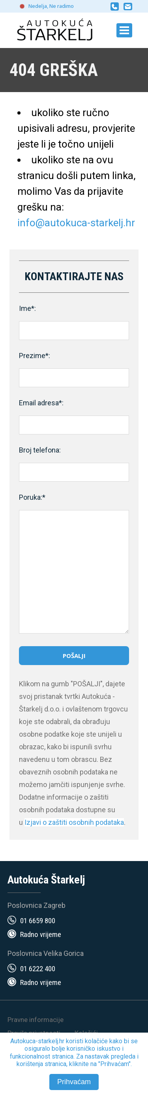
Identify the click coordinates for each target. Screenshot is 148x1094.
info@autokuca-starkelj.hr (76, 223)
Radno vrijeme (40, 934)
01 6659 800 (37, 920)
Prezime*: (34, 355)
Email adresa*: (41, 403)
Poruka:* (32, 497)
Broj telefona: (40, 450)
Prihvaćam (74, 1082)
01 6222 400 (37, 968)
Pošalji (74, 656)
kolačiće (96, 1041)
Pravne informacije (35, 1020)
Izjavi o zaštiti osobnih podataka (74, 822)
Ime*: (27, 308)
